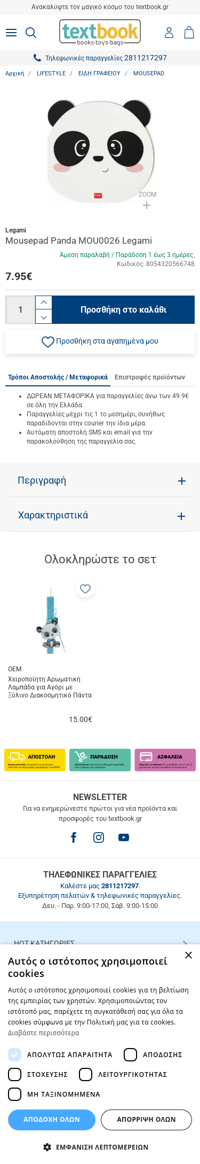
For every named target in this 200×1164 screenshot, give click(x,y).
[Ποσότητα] (20, 310)
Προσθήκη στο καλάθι (123, 310)
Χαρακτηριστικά (53, 515)
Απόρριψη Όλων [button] (146, 1119)
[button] (100, 341)
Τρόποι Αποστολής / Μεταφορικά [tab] (58, 377)
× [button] (188, 956)
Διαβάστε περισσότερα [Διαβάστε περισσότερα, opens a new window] (43, 1032)
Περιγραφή (42, 480)
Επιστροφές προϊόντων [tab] (150, 377)
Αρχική (14, 73)
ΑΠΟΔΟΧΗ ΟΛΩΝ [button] (51, 1119)
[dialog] (100, 1054)
